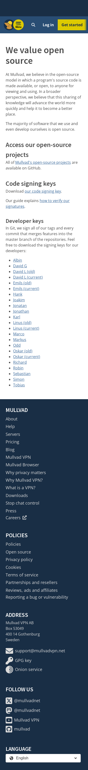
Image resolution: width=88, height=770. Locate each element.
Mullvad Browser (22, 464)
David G (20, 265)
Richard (20, 362)
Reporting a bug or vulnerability (37, 597)
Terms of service (22, 575)
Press (11, 511)
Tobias (19, 385)
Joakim (19, 300)
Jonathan (21, 311)
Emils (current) (26, 288)
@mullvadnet (23, 701)
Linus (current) (26, 328)
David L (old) (24, 271)
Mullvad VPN (18, 457)
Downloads (17, 495)
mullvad (18, 729)
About (11, 419)
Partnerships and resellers (31, 582)
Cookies (13, 567)
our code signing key (43, 191)
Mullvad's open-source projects (43, 162)
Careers (16, 517)
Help (10, 426)
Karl (16, 317)
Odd (17, 345)
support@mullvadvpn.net (35, 651)
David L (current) (28, 277)
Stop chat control (22, 503)
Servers (13, 434)
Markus (19, 339)
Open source (18, 552)
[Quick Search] (33, 24)
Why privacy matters (26, 472)
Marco (18, 334)
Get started (72, 24)
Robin (18, 368)
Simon (18, 379)
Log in (48, 24)
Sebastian (22, 373)
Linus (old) (22, 322)
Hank (17, 294)
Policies (13, 544)
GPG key (18, 660)
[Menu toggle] (18, 24)
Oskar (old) (22, 351)
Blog (10, 449)
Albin (17, 260)
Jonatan (20, 305)
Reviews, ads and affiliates (32, 590)
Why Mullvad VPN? (24, 480)
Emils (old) (22, 283)
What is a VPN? (20, 487)
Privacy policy (19, 559)
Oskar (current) (26, 356)
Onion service (24, 669)
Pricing (12, 442)
